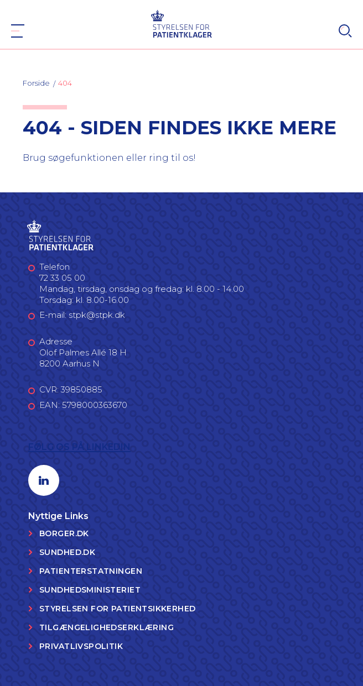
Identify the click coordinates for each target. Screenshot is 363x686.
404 (65, 82)
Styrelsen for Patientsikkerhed (117, 609)
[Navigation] (17, 31)
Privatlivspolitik (81, 646)
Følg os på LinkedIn (79, 447)
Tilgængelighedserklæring (106, 627)
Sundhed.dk (67, 552)
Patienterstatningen (90, 571)
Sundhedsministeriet (90, 590)
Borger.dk (64, 533)
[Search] (345, 31)
